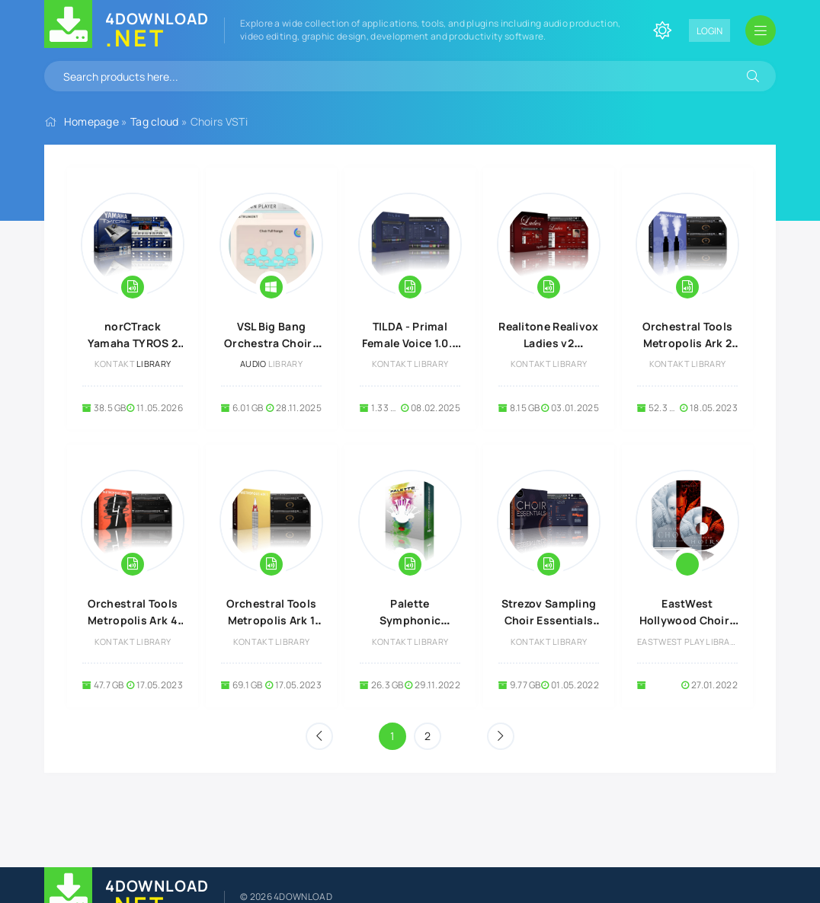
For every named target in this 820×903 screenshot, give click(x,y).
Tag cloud (154, 121)
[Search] (753, 76)
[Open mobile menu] (760, 30)
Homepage (91, 121)
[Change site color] (662, 30)
